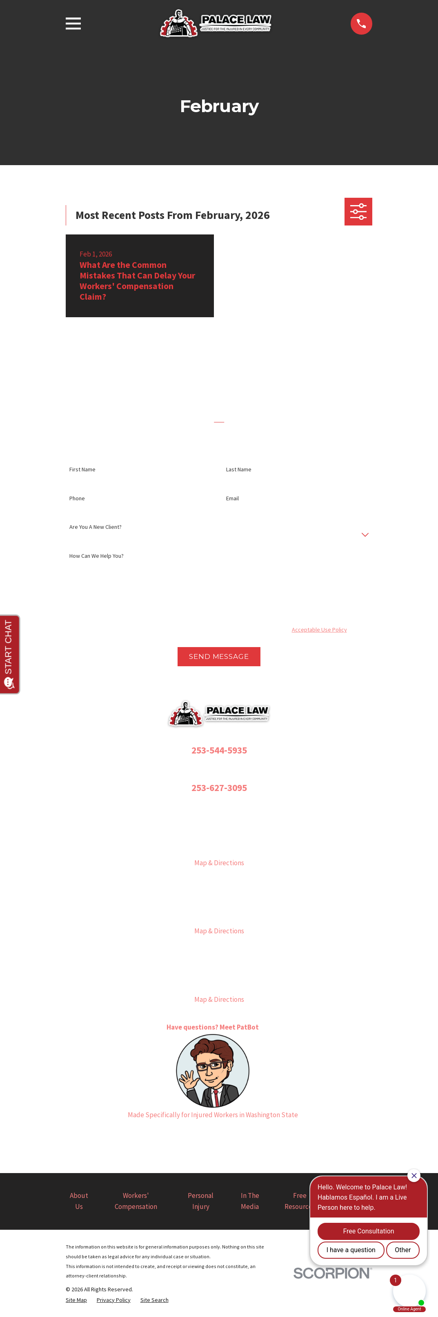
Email (232, 498)
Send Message (219, 656)
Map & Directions (219, 862)
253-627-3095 (219, 787)
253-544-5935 (219, 750)
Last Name (238, 469)
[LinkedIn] (259, 1136)
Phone (77, 498)
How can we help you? (96, 555)
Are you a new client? (95, 527)
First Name (82, 469)
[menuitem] (76, 1300)
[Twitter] (219, 1136)
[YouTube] (239, 1136)
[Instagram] (199, 1136)
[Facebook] (180, 1136)
